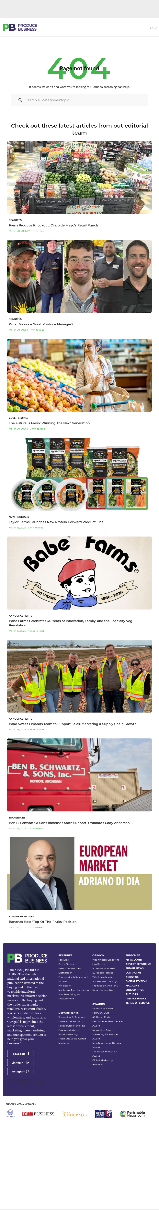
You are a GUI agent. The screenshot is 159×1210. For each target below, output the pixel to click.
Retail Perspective (102, 1055)
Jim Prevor (98, 1029)
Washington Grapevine (105, 1025)
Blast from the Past (69, 1033)
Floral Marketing (68, 1099)
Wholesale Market (103, 1042)
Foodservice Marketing (71, 1091)
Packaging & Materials (71, 1082)
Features (63, 1025)
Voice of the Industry (104, 1046)
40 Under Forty (101, 1082)
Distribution (65, 1038)
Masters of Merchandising (73, 1055)
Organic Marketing (69, 1095)
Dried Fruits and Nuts (71, 1086)
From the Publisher (103, 1033)
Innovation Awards (103, 1095)
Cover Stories (66, 1029)
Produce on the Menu (105, 1050)
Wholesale (64, 1050)
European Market (102, 1038)
